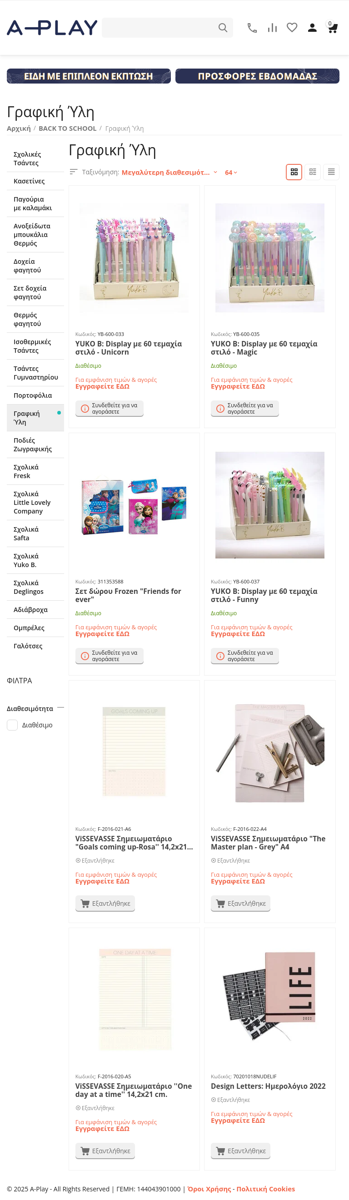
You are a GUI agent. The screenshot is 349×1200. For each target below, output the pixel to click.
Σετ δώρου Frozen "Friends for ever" (132, 590)
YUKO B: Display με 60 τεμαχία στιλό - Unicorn (133, 347)
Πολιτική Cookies (262, 1188)
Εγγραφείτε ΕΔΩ (101, 384)
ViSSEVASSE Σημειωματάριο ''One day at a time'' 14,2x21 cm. (128, 1089)
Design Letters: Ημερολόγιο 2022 (262, 1085)
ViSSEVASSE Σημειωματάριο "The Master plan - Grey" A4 (262, 841)
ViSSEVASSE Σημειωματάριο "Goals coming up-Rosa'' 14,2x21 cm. (130, 841)
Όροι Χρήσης (208, 1188)
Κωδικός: (85, 333)
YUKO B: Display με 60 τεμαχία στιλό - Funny (269, 594)
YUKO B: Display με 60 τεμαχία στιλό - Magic (269, 347)
